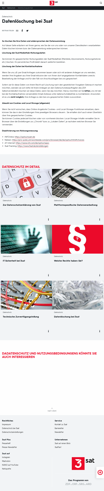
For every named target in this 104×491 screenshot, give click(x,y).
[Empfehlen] (17, 30)
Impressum (6, 425)
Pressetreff (6, 443)
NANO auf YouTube (10, 465)
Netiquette (6, 469)
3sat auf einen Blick (62, 443)
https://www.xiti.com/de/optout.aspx (32, 143)
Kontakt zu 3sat (61, 425)
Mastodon (6, 461)
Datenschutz (11, 8)
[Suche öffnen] (101, 3)
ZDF (67, 484)
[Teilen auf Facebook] (22, 30)
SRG (81, 484)
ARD (88, 484)
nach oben (52, 411)
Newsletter (59, 432)
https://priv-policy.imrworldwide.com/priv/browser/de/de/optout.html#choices (48, 140)
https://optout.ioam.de (25, 137)
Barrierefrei (59, 428)
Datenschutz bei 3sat (10, 428)
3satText (58, 447)
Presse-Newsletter (9, 447)
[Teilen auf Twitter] (27, 30)
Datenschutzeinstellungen (12, 432)
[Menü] (3, 3)
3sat (3, 8)
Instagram (6, 457)
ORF (74, 484)
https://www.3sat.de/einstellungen (33, 146)
